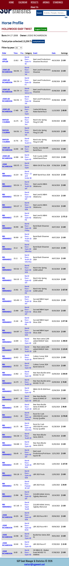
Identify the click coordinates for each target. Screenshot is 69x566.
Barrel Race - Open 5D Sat (28, 99)
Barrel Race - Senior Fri (28, 90)
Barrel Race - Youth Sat (27, 131)
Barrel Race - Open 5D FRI (28, 321)
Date (53, 53)
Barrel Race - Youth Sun (27, 120)
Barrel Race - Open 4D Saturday (28, 247)
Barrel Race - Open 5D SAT (28, 195)
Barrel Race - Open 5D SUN (28, 206)
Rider (4, 53)
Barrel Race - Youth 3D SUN (28, 463)
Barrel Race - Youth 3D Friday (28, 237)
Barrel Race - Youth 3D (28, 349)
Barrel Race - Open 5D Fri (28, 81)
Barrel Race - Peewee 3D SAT (27, 484)
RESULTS (34, 2)
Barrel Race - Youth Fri (28, 140)
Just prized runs (38, 41)
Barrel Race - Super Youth (27, 505)
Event (35, 53)
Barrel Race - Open (27, 149)
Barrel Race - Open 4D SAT (28, 279)
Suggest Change (40, 29)
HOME (11, 2)
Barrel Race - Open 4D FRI (28, 216)
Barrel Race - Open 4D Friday (28, 226)
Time (15, 53)
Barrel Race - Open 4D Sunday (28, 416)
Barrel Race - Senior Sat (27, 70)
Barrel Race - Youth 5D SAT (28, 185)
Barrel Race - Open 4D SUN (28, 268)
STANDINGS (58, 2)
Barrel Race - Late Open (27, 110)
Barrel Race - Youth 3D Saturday (28, 258)
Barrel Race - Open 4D (28, 157)
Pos (22, 53)
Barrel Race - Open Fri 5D (28, 60)
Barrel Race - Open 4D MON (28, 526)
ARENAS (46, 2)
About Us (34, 7)
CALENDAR (22, 2)
